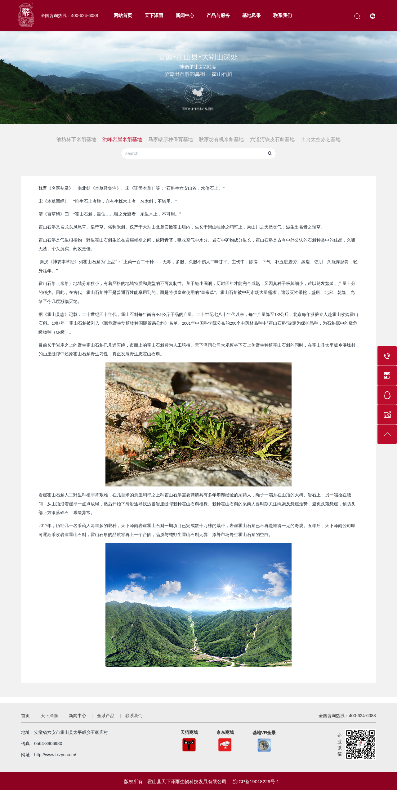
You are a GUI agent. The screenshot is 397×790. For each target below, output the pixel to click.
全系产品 (105, 715)
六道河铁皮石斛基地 (272, 139)
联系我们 (282, 15)
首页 (25, 715)
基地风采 (251, 15)
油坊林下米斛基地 (76, 139)
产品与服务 (218, 15)
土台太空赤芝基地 (321, 139)
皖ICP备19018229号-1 (256, 781)
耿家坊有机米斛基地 (221, 139)
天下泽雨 (154, 15)
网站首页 (123, 15)
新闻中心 (185, 15)
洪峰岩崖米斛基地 (122, 139)
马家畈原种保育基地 (170, 139)
